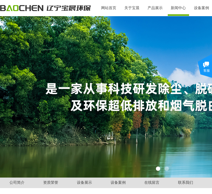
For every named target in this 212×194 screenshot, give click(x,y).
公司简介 (17, 182)
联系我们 (185, 182)
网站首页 (108, 8)
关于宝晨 (131, 8)
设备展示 (84, 182)
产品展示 (155, 8)
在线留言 (151, 182)
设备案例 (118, 182)
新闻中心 (178, 8)
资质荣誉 (50, 182)
